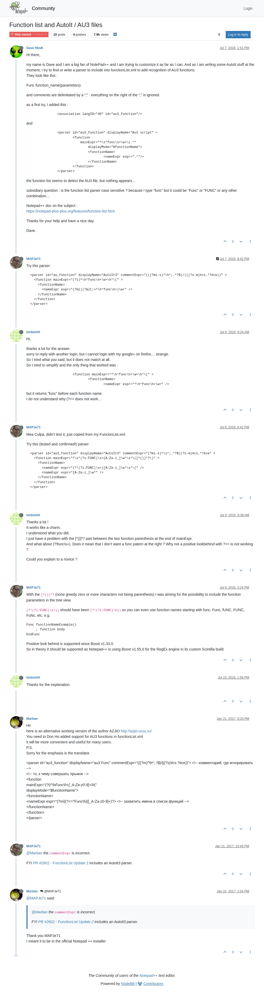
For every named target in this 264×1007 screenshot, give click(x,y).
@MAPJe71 (50, 891)
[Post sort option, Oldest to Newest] (219, 34)
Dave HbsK (35, 48)
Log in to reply (238, 34)
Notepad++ (148, 975)
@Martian (34, 853)
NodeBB (128, 984)
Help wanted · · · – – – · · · (29, 34)
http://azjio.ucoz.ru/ (136, 731)
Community (43, 8)
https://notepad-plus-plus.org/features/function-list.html (70, 211)
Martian (32, 719)
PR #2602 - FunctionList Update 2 (60, 863)
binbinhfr (33, 332)
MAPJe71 (33, 259)
